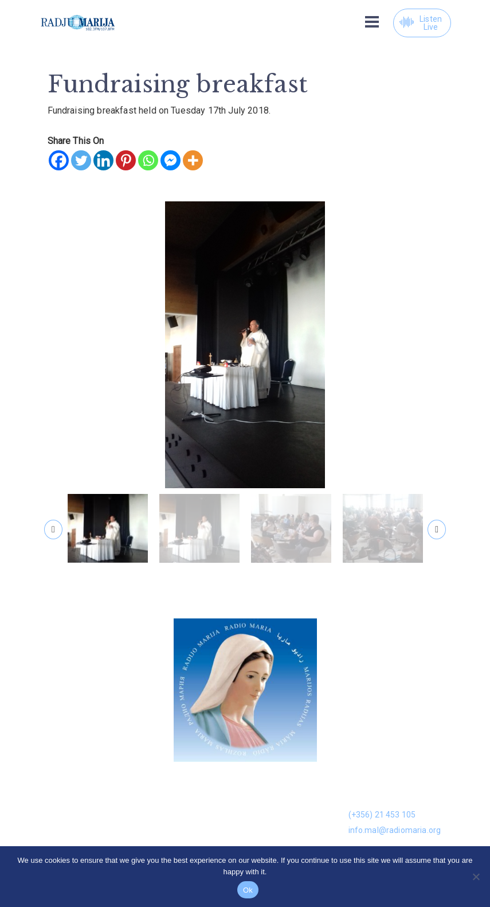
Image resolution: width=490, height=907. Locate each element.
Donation (59, 786)
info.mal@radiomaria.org (394, 830)
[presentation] (53, 529)
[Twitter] (81, 160)
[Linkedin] (103, 160)
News (52, 814)
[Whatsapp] (148, 160)
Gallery (158, 814)
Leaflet (55, 841)
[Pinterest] (126, 160)
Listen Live (420, 23)
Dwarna (159, 786)
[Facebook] (59, 160)
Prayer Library (276, 841)
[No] (475, 876)
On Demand (272, 786)
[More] (193, 160)
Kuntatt (262, 814)
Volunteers (167, 841)
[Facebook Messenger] (170, 160)
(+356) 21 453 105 (382, 814)
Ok (248, 890)
